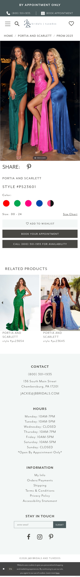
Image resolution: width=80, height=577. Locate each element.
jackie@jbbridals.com (40, 394)
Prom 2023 (65, 36)
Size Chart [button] (69, 214)
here (57, 574)
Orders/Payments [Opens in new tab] (40, 481)
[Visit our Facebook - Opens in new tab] (28, 538)
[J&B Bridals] (40, 23)
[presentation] (19, 304)
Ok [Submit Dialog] (11, 570)
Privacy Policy (40, 497)
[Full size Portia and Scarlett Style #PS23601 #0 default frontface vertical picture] (40, 101)
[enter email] (40, 525)
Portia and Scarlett (35, 36)
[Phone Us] (18, 13)
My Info (40, 476)
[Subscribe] (60, 525)
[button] (8, 23)
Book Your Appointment (40, 234)
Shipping (40, 486)
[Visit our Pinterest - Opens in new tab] (51, 538)
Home (8, 36)
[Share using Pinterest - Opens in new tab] (29, 166)
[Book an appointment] (57, 13)
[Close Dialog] (4, 570)
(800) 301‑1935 (40, 375)
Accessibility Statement (40, 502)
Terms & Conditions (40, 492)
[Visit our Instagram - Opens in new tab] (39, 538)
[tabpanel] (40, 101)
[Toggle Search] (17, 23)
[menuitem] (18, 13)
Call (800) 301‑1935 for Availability (40, 244)
